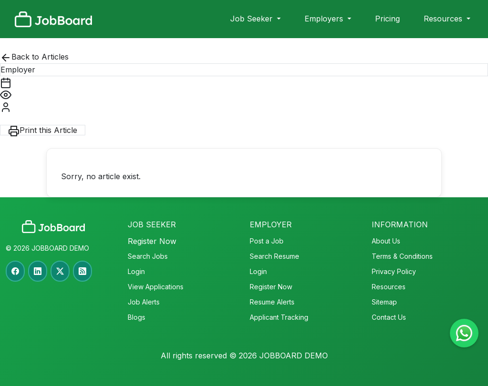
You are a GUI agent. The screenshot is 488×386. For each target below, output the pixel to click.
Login (136, 271)
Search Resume (274, 256)
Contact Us (389, 317)
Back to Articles (34, 57)
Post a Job (267, 241)
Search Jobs (148, 256)
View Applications (155, 287)
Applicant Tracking (279, 317)
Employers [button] (325, 18)
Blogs (136, 317)
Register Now (152, 241)
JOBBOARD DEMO (59, 248)
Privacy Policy (394, 271)
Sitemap (384, 302)
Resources (389, 287)
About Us (386, 241)
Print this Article (42, 130)
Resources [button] (444, 18)
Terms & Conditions (402, 256)
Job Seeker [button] (252, 18)
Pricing (387, 18)
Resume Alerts (272, 302)
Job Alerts (144, 302)
